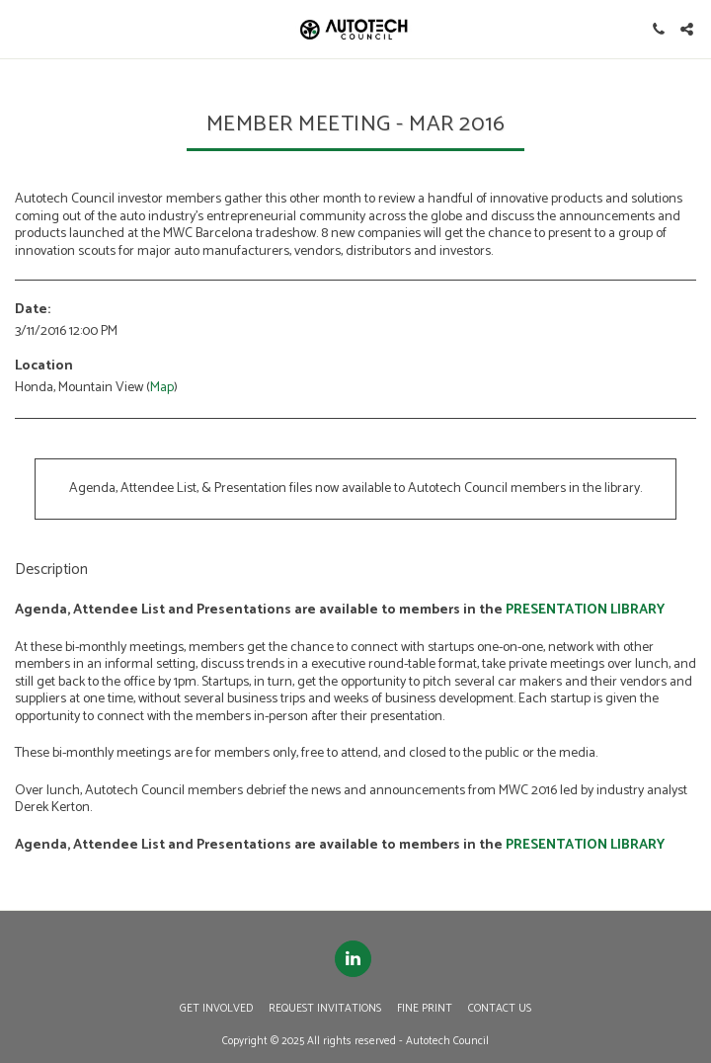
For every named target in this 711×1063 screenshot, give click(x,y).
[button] (22, 28)
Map (162, 387)
